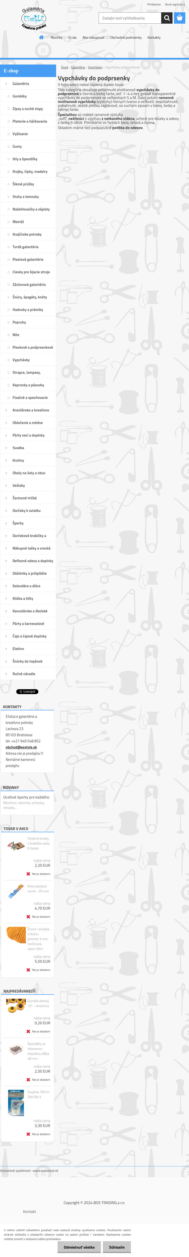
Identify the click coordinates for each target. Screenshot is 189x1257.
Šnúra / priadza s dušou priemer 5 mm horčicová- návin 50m (38, 939)
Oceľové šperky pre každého (26, 797)
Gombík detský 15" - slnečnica (38, 1003)
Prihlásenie (154, 4)
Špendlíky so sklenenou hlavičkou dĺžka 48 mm (38, 1051)
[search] (167, 18)
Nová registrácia (175, 4)
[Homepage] (41, 37)
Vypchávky (95, 67)
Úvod (64, 67)
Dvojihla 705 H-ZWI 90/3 (38, 1094)
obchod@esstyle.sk (21, 747)
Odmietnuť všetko (79, 1247)
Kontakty (153, 37)
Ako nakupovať (93, 37)
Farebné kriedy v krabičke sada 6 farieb (38, 843)
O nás (72, 37)
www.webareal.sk (46, 1170)
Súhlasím (117, 1247)
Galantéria (78, 67)
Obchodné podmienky (126, 37)
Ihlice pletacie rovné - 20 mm (38, 889)
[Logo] (34, 18)
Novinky (57, 37)
